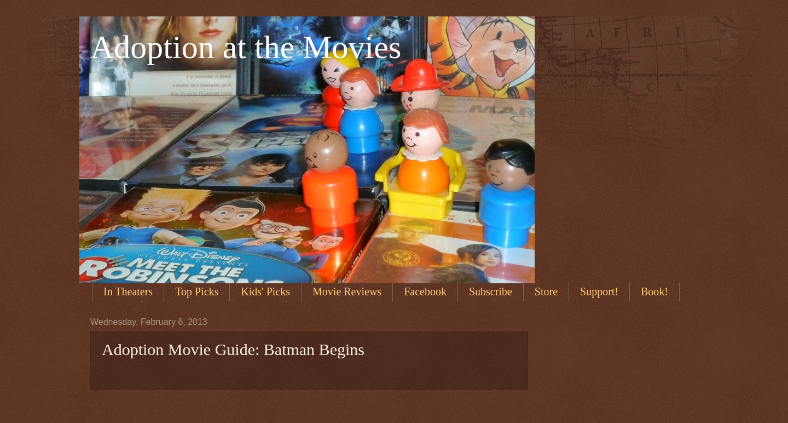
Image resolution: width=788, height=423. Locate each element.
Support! (599, 291)
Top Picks (196, 291)
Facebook (425, 291)
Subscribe (490, 291)
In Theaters (128, 291)
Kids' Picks (265, 291)
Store (546, 291)
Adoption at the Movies (245, 47)
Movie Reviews (346, 291)
